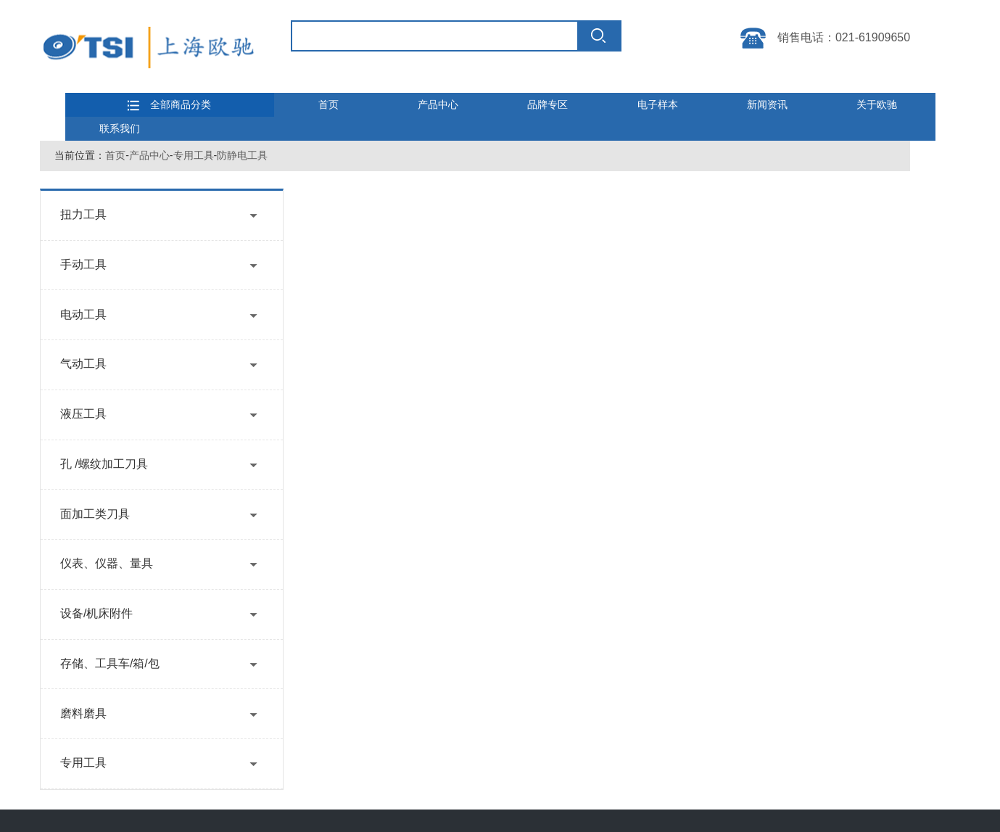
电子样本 (657, 104)
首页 (328, 104)
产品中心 (438, 104)
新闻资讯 (767, 104)
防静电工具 (242, 155)
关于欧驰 (876, 104)
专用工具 (193, 155)
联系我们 (119, 128)
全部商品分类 (169, 105)
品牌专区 (547, 104)
